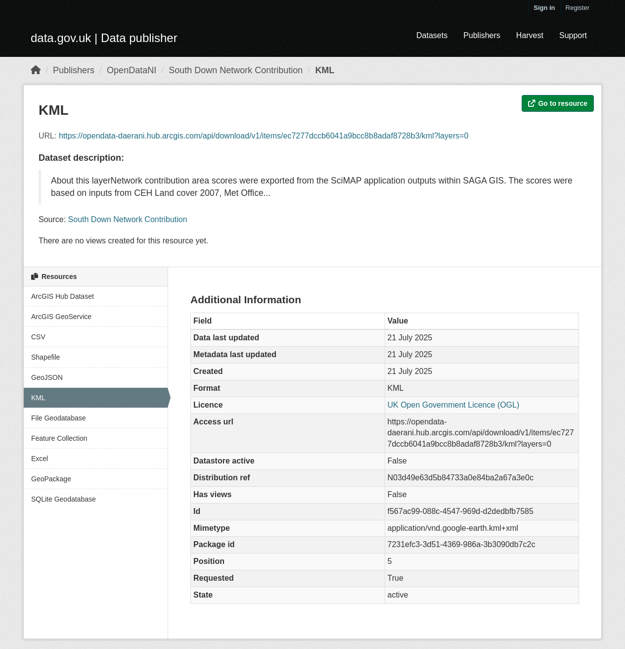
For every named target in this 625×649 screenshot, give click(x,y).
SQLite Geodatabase (63, 499)
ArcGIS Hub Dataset (62, 296)
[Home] (36, 70)
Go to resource (557, 103)
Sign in (544, 7)
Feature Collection (59, 438)
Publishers (481, 35)
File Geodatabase (58, 418)
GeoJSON (47, 377)
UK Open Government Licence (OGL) (454, 405)
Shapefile (45, 357)
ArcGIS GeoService (61, 317)
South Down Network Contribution (236, 70)
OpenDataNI (131, 70)
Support (573, 35)
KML (324, 70)
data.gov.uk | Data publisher (104, 38)
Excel (39, 459)
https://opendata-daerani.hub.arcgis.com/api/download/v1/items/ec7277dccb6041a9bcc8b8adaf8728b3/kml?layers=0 (264, 136)
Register (577, 7)
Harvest (529, 35)
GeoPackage (51, 479)
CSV (38, 337)
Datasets (431, 35)
